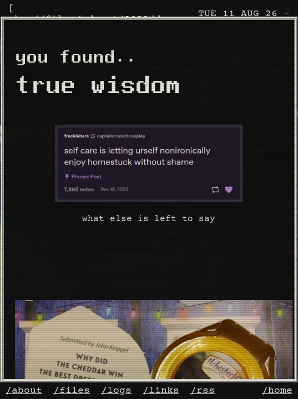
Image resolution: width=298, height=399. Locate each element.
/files (71, 390)
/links (161, 390)
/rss (202, 390)
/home (277, 390)
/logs (116, 390)
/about (24, 390)
